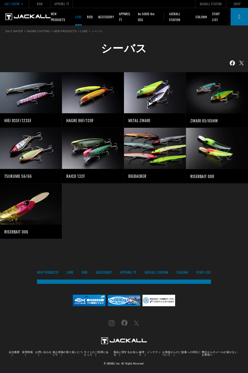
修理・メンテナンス (150, 353)
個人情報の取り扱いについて (68, 353)
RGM (39, 3)
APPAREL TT (61, 3)
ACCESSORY (106, 17)
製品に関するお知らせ (126, 353)
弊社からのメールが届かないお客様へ (220, 353)
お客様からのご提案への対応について (181, 353)
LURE (78, 17)
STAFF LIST (216, 16)
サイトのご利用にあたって (96, 353)
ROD (90, 17)
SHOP (237, 3)
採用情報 (27, 352)
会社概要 (14, 352)
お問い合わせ (43, 352)
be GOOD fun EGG (146, 16)
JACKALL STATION (211, 3)
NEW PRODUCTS (58, 16)
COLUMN (201, 17)
